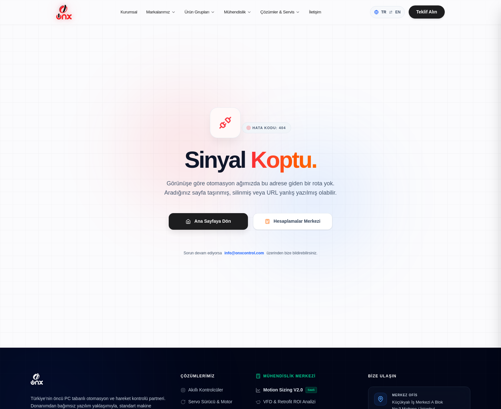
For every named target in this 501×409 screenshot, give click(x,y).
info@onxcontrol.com (244, 253)
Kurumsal (129, 12)
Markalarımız (161, 12)
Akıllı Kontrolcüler (202, 390)
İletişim (315, 12)
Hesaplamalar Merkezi (292, 221)
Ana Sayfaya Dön (208, 221)
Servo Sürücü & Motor (206, 402)
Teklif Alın (426, 12)
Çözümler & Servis (280, 12)
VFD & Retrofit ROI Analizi (285, 402)
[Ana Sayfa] (64, 13)
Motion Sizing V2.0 (286, 390)
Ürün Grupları (200, 12)
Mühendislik (238, 12)
